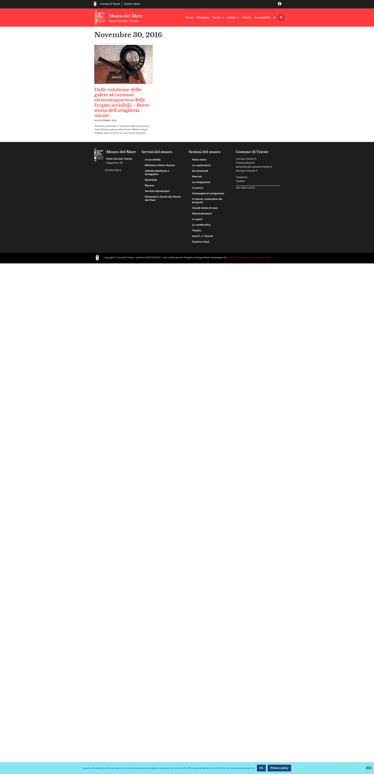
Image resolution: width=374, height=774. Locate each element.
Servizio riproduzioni (157, 191)
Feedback (233, 257)
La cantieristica (201, 225)
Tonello (196, 230)
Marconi (197, 176)
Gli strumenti (200, 171)
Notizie (233, 17)
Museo (189, 17)
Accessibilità (262, 17)
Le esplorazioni (201, 165)
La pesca (197, 188)
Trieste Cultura (132, 3)
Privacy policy (279, 768)
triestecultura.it (245, 163)
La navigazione (201, 182)
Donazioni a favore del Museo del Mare (163, 198)
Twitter (240, 181)
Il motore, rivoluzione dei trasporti (207, 200)
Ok (261, 768)
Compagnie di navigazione (208, 193)
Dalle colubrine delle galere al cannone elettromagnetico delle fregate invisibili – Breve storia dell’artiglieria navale (121, 102)
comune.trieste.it (246, 159)
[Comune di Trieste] (95, 3)
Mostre (246, 17)
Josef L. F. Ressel (202, 236)
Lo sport (197, 219)
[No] (369, 767)
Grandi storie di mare (205, 208)
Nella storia (199, 159)
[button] (281, 17)
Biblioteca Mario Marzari (160, 165)
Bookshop (151, 180)
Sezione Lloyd (200, 242)
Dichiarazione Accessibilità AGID (254, 257)
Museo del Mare (126, 16)
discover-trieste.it (246, 171)
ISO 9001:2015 (245, 188)
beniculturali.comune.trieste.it (254, 167)
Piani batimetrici (202, 213)
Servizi (218, 17)
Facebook (241, 177)
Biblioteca (203, 17)
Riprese (149, 185)
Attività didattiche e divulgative (157, 172)
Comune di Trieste (110, 3)
